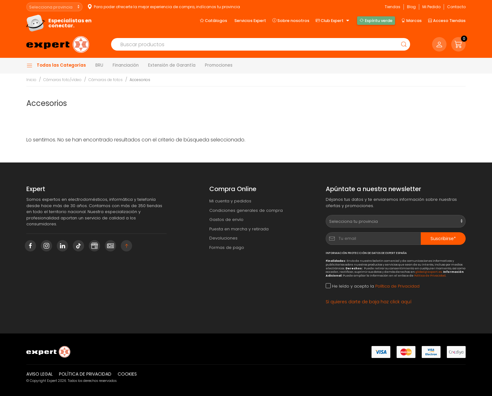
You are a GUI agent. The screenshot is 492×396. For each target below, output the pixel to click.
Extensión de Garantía (171, 65)
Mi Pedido (431, 6)
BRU (99, 65)
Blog (411, 6)
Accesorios (140, 79)
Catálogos (213, 20)
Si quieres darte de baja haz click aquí (369, 302)
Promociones (219, 65)
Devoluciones (223, 238)
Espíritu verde (376, 20)
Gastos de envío (226, 220)
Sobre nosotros (290, 20)
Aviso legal (39, 374)
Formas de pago (226, 247)
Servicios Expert (250, 20)
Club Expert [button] (333, 21)
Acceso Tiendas (447, 20)
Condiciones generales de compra (246, 210)
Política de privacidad (85, 374)
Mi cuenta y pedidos (230, 201)
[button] (458, 44)
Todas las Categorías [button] (56, 65)
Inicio (31, 79)
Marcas (411, 20)
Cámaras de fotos (105, 79)
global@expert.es (428, 272)
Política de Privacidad (430, 275)
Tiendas (392, 6)
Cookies (127, 374)
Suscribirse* (443, 238)
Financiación (126, 65)
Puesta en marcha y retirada (239, 229)
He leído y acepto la (373, 286)
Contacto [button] (456, 6)
